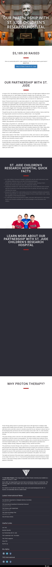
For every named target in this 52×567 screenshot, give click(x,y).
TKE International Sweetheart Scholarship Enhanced (15, 504)
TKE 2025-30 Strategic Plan (9, 512)
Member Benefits (6, 530)
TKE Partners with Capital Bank (10, 508)
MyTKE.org (5, 543)
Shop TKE (4, 541)
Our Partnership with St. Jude (9, 532)
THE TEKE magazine (7, 538)
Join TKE (4, 527)
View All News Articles (7, 516)
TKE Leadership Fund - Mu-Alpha (10, 535)
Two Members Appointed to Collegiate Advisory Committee (17, 500)
